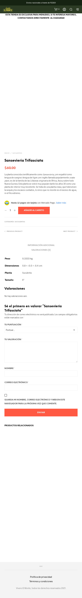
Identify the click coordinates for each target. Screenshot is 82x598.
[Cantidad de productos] (10, 210)
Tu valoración (13, 340)
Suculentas (17, 153)
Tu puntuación (13, 325)
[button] (56, 9)
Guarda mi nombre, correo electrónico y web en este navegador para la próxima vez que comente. (34, 402)
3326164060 (58, 18)
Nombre (9, 368)
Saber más (61, 203)
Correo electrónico (16, 383)
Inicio (7, 153)
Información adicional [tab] (41, 245)
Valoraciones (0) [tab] (41, 250)
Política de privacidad (41, 576)
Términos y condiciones (41, 581)
